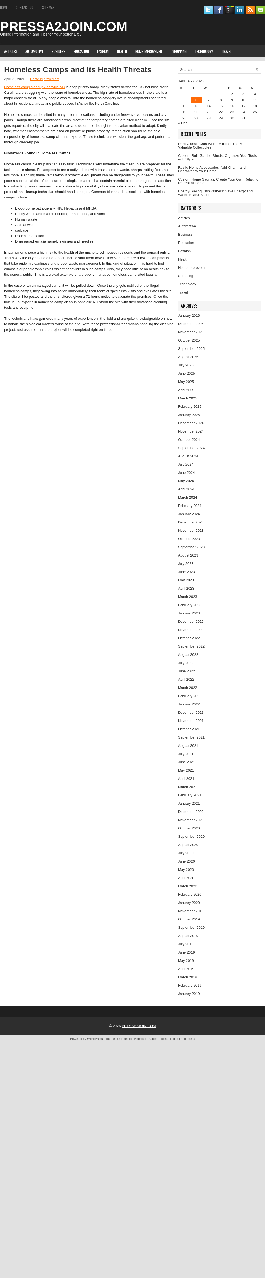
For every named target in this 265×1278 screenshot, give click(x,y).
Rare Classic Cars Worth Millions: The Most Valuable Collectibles (212, 145)
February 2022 (190, 696)
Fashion (103, 51)
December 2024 (191, 423)
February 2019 (190, 985)
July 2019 (186, 944)
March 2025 (187, 398)
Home (3, 7)
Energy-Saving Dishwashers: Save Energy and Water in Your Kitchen (215, 193)
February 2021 (190, 795)
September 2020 (191, 836)
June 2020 (186, 861)
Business (58, 51)
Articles (10, 51)
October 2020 (189, 828)
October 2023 (189, 539)
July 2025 (186, 365)
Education (81, 51)
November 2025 (191, 332)
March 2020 (187, 886)
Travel (226, 51)
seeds (191, 1038)
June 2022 (186, 671)
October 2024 (189, 439)
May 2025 (186, 382)
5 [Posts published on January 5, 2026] (185, 100)
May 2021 (186, 770)
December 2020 (191, 812)
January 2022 (189, 704)
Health (122, 51)
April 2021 (186, 779)
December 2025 (191, 324)
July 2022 (186, 663)
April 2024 (186, 489)
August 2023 (188, 555)
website (139, 1038)
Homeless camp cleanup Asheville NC (34, 87)
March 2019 (187, 977)
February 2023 (190, 605)
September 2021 (191, 737)
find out (175, 1038)
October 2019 (189, 919)
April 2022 (186, 679)
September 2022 (191, 646)
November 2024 (191, 431)
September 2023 (191, 547)
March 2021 (187, 787)
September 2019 (191, 927)
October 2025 (189, 340)
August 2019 (188, 936)
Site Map (48, 7)
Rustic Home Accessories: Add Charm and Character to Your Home (212, 169)
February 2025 (190, 406)
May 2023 (186, 580)
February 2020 (190, 894)
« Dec (182, 123)
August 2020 (188, 845)
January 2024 (189, 514)
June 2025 (186, 373)
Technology (204, 51)
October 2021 (189, 729)
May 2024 (186, 481)
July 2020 (186, 853)
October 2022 (189, 638)
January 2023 (189, 613)
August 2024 (188, 456)
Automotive (34, 51)
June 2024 (186, 473)
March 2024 (187, 497)
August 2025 (188, 357)
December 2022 (191, 621)
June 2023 (186, 572)
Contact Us (25, 7)
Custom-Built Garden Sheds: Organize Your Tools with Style (217, 157)
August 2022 (188, 655)
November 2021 (191, 721)
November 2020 (191, 820)
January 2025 (189, 415)
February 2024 (190, 506)
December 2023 (191, 522)
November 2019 (191, 911)
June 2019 (186, 952)
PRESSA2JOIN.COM (63, 26)
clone (164, 1038)
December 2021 (191, 712)
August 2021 (188, 745)
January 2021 (189, 803)
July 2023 (186, 564)
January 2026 (189, 315)
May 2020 (186, 870)
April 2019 (186, 969)
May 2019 (186, 961)
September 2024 (191, 448)
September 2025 (191, 349)
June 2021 (186, 762)
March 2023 (187, 597)
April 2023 (186, 588)
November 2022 (191, 630)
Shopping (179, 51)
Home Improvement (149, 51)
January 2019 (189, 994)
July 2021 (186, 754)
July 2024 (186, 464)
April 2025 (186, 390)
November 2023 (191, 530)
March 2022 (187, 688)
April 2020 (186, 878)
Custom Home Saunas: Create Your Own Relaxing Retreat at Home (218, 181)
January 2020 (189, 903)
